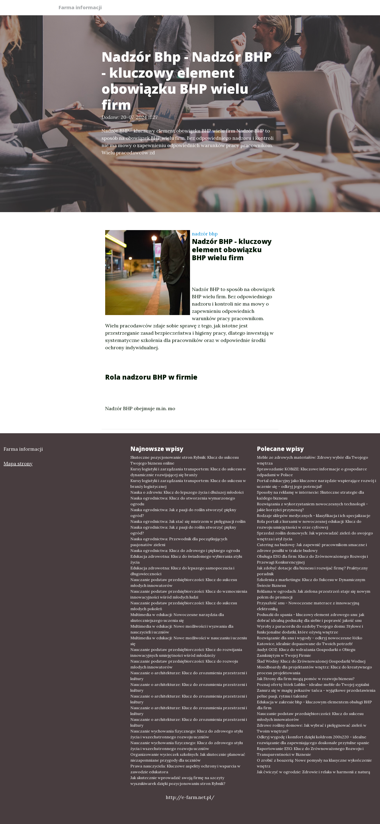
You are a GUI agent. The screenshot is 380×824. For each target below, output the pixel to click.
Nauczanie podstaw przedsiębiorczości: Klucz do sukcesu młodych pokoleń (183, 605)
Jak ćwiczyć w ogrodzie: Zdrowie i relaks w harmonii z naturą (313, 771)
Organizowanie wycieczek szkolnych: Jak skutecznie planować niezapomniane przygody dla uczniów (187, 757)
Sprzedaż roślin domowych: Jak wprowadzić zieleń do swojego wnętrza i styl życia (315, 536)
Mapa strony (18, 463)
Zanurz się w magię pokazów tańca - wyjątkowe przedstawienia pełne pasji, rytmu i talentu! (316, 693)
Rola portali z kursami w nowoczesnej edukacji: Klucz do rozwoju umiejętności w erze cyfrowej (309, 524)
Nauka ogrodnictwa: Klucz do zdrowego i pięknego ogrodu (185, 550)
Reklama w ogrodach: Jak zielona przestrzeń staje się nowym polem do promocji (313, 594)
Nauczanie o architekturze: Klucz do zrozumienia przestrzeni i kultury (188, 675)
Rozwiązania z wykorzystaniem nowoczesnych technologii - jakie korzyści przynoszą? (312, 506)
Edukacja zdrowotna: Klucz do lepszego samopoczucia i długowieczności (182, 571)
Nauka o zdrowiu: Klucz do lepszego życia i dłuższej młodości (187, 492)
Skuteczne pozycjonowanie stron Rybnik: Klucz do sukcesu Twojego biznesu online (184, 460)
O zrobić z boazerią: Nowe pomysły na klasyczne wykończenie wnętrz (314, 763)
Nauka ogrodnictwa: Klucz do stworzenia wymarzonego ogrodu (182, 501)
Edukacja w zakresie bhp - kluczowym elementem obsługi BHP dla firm (314, 704)
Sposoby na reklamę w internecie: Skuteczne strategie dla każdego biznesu (310, 495)
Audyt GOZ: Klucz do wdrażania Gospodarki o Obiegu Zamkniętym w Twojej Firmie (306, 652)
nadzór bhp (205, 234)
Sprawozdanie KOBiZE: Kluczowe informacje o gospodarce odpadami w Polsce (312, 471)
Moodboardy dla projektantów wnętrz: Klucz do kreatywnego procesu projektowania (314, 670)
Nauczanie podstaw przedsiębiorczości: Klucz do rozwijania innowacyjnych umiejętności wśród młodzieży (186, 652)
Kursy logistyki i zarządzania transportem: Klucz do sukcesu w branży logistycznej (188, 483)
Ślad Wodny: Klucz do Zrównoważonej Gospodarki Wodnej (311, 661)
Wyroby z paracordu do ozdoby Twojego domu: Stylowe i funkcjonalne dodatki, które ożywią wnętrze (310, 629)
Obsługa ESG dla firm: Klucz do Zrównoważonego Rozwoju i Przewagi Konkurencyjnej (312, 559)
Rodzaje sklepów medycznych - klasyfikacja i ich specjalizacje (313, 515)
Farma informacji (82, 8)
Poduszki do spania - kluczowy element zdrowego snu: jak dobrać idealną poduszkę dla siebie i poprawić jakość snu (310, 617)
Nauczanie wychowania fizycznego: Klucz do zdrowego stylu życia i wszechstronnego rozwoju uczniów (186, 734)
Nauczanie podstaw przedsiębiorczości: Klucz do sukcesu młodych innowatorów (183, 582)
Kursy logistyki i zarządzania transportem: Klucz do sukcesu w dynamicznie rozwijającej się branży (188, 471)
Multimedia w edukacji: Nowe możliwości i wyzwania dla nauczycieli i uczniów (181, 629)
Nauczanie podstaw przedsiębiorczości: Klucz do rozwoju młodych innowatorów (184, 664)
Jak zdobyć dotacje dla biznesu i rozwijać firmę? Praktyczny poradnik (312, 571)
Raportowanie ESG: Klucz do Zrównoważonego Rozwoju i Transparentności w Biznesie (310, 751)
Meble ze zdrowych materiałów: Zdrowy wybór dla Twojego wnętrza (312, 460)
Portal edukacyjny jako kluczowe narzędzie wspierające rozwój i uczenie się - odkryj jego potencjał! (316, 483)
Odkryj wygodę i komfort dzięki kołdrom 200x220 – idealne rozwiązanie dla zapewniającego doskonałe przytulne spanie (313, 739)
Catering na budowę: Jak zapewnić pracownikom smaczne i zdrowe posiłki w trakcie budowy (312, 547)
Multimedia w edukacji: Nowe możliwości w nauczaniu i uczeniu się (188, 640)
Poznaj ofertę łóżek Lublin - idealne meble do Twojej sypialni (313, 684)
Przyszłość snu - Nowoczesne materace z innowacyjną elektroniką (308, 605)
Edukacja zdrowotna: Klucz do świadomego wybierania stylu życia (186, 559)
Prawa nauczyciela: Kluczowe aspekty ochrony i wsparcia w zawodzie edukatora (185, 769)
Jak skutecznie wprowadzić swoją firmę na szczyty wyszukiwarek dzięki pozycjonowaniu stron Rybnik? (177, 780)
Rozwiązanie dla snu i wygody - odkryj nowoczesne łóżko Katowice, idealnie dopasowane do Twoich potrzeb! (309, 640)
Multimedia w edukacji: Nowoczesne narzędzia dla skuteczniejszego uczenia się (177, 617)
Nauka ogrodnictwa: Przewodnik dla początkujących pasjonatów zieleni (178, 541)
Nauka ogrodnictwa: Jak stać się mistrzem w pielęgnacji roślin (187, 521)
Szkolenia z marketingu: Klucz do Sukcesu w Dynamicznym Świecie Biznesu (311, 582)
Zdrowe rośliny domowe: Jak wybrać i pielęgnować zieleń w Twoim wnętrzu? (311, 728)
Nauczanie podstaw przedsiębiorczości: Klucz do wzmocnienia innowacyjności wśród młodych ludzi (188, 594)
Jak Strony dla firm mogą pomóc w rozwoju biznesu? (306, 678)
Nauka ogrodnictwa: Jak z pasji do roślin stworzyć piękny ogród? (183, 512)
